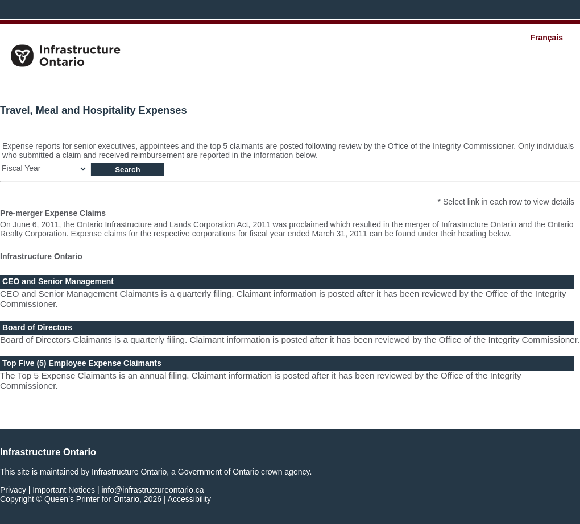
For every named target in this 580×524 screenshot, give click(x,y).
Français (546, 37)
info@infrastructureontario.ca (152, 489)
